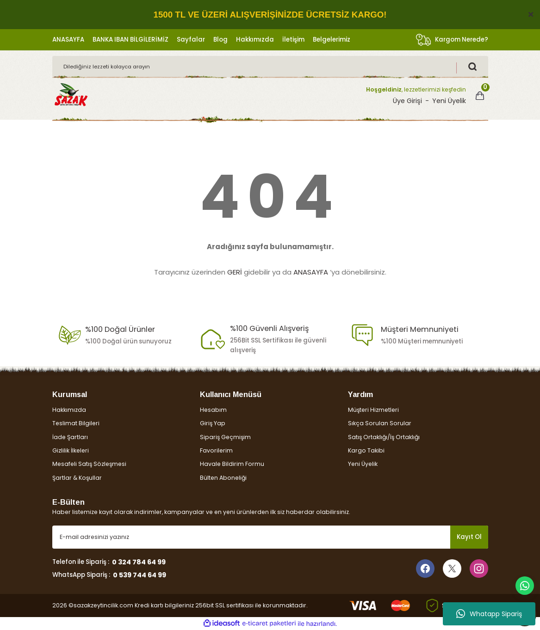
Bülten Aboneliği (223, 478)
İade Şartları (70, 437)
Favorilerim (216, 450)
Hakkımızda (69, 410)
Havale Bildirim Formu (232, 464)
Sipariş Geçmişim (225, 437)
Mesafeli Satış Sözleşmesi (89, 464)
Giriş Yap (212, 423)
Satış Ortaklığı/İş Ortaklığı (384, 437)
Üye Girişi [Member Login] (407, 100)
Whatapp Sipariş (489, 614)
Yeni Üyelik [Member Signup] (449, 100)
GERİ (234, 272)
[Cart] (480, 95)
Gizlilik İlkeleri (70, 450)
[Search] (270, 66)
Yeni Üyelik (363, 464)
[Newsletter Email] (270, 537)
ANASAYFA (310, 272)
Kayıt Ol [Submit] (469, 536)
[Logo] (70, 95)
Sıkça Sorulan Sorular (379, 423)
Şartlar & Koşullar (77, 478)
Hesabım (213, 410)
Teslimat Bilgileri (75, 423)
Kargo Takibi (366, 450)
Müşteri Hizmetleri (373, 410)
